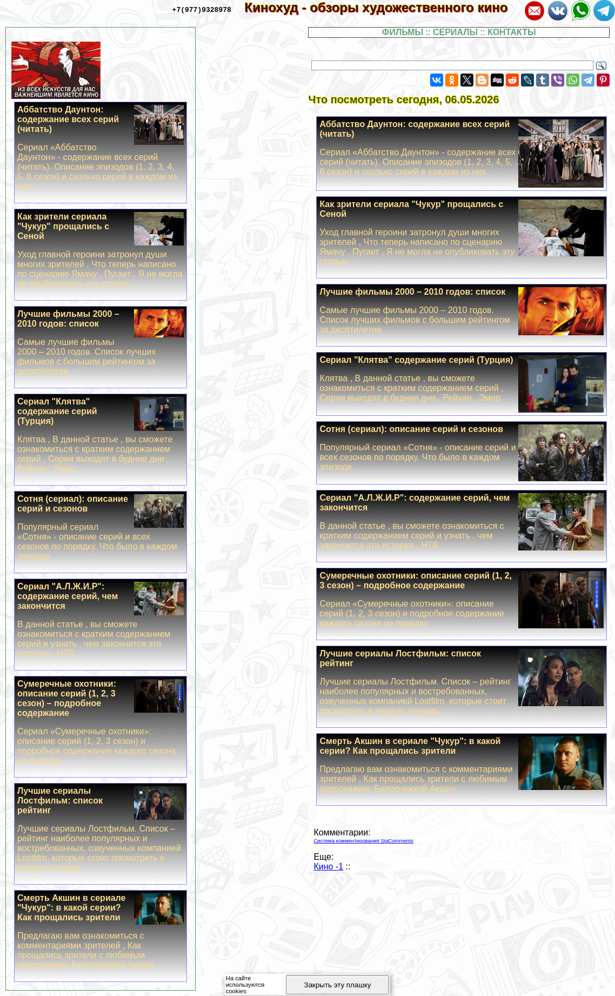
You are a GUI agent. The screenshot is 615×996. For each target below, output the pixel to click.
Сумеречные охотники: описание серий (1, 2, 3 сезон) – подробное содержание (461, 599)
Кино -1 (328, 866)
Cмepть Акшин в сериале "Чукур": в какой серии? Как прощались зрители (461, 765)
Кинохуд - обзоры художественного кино (383, 7)
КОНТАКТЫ (511, 32)
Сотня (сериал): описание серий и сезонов (461, 448)
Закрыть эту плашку (337, 985)
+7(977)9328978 (201, 9)
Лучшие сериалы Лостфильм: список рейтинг (461, 682)
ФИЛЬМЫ (402, 32)
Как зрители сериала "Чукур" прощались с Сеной (461, 233)
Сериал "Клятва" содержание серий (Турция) (461, 379)
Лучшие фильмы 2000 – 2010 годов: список (461, 311)
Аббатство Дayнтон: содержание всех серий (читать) (461, 148)
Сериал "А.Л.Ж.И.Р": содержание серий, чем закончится (461, 521)
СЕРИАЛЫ (455, 32)
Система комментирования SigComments (363, 841)
